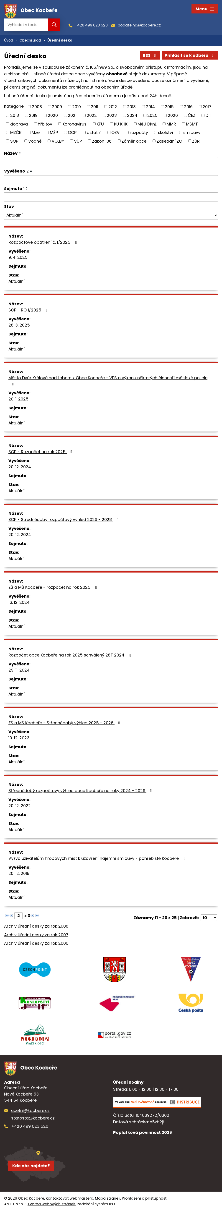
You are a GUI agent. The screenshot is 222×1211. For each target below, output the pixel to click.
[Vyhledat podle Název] (111, 161)
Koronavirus (74, 124)
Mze (36, 132)
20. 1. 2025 (18, 399)
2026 (173, 115)
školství (165, 132)
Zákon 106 (102, 141)
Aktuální (16, 281)
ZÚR (196, 141)
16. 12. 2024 (19, 602)
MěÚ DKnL (147, 124)
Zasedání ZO (169, 141)
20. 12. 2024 (19, 467)
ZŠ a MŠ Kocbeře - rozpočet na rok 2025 (53, 587)
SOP (14, 141)
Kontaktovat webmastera (69, 1198)
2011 (94, 107)
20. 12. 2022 (19, 805)
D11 (208, 115)
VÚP (78, 141)
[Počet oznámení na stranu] (209, 917)
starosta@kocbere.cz (33, 1118)
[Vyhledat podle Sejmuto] (111, 196)
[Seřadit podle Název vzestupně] (20, 152)
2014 (150, 107)
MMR (171, 124)
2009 (57, 107)
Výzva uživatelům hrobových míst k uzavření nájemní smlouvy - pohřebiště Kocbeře (97, 858)
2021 (72, 115)
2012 (112, 107)
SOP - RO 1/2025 (29, 310)
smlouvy (191, 132)
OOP (72, 132)
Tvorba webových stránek (51, 1204)
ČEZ (191, 115)
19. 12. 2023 (18, 738)
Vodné (34, 141)
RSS (150, 55)
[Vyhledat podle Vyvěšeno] (111, 179)
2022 (92, 115)
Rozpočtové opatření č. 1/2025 (43, 242)
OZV (115, 132)
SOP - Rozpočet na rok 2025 (41, 452)
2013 (131, 107)
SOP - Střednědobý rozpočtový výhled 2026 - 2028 (64, 519)
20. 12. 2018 (18, 873)
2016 (188, 107)
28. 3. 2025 (19, 325)
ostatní (94, 132)
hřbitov (45, 124)
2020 (53, 115)
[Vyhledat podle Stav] (111, 215)
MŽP (54, 132)
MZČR (16, 132)
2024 (132, 115)
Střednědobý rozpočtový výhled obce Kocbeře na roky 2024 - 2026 (81, 790)
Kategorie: (14, 106)
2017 (207, 107)
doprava (19, 124)
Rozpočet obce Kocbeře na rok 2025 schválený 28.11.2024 (70, 655)
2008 (37, 107)
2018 (14, 115)
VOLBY (58, 141)
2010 (76, 107)
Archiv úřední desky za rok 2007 (36, 935)
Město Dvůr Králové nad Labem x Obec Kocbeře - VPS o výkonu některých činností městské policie (107, 380)
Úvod (8, 40)
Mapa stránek (107, 1198)
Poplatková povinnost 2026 (142, 1132)
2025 (152, 115)
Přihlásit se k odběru (190, 55)
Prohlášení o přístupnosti (145, 1198)
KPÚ (100, 124)
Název (11, 153)
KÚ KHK (121, 124)
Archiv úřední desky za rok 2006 (36, 943)
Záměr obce (134, 141)
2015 (169, 107)
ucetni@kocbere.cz (30, 1110)
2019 (33, 115)
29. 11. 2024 (19, 670)
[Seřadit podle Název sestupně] (20, 154)
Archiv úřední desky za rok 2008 (36, 926)
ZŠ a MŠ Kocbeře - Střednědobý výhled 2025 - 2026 (65, 723)
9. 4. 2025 (18, 257)
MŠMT (192, 124)
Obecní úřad (30, 40)
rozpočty (139, 132)
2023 (112, 115)
